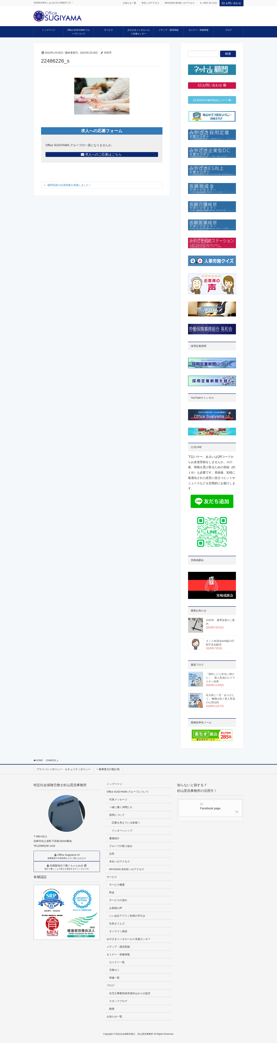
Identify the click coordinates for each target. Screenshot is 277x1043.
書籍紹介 (114, 838)
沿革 (111, 853)
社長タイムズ (117, 923)
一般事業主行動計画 (108, 769)
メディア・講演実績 (118, 946)
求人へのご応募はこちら (101, 154)
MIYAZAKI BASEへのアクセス (180, 3)
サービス (112, 876)
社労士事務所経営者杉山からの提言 (129, 993)
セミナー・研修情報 (118, 954)
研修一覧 (114, 977)
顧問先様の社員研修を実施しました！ (69, 185)
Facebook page (210, 808)
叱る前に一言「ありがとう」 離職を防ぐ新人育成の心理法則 (220, 699)
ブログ (110, 985)
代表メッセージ (118, 799)
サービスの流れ (118, 900)
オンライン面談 (118, 931)
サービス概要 (117, 884)
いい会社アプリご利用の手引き (127, 915)
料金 (111, 892)
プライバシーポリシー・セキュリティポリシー (63, 769)
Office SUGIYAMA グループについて (128, 791)
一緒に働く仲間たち (120, 807)
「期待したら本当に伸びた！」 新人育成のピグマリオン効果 (220, 678)
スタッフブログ (118, 1001)
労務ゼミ (114, 969)
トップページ (114, 783)
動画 (111, 1008)
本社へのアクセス (150, 3)
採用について (117, 814)
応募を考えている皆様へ (126, 822)
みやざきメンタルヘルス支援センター (128, 939)
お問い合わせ (231, 3)
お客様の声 (115, 908)
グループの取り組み (120, 846)
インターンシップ (122, 830)
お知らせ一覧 (129, 3)
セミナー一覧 (117, 962)
